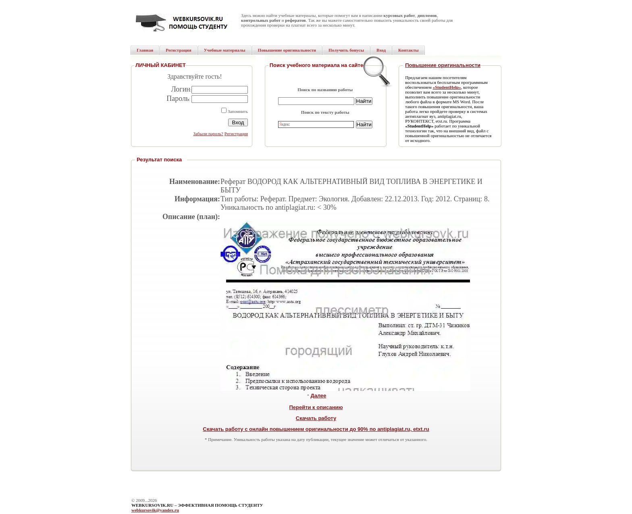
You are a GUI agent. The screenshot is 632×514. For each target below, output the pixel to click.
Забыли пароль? (208, 133)
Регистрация (236, 133)
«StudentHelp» (446, 87)
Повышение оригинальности (442, 65)
